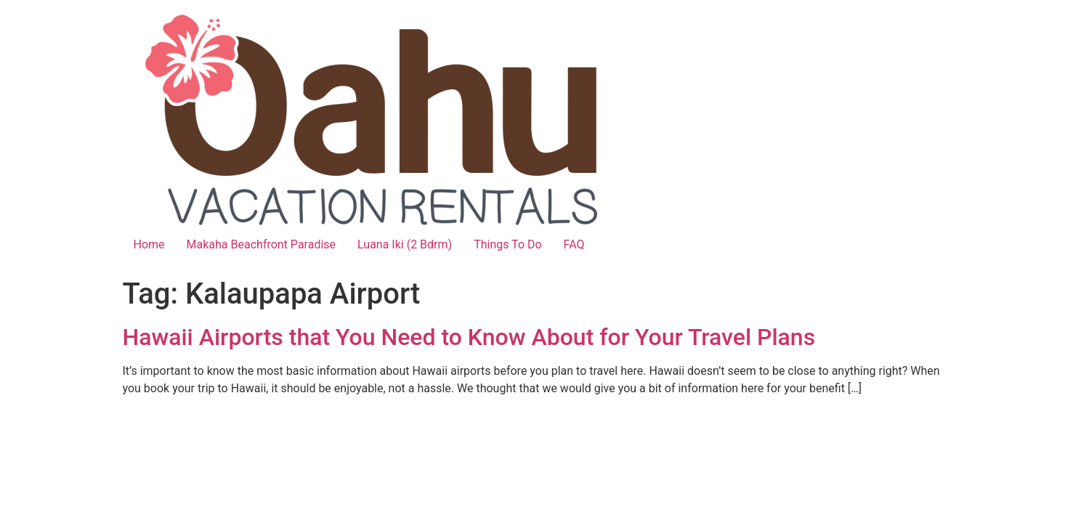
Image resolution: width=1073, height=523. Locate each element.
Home (149, 244)
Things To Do (507, 244)
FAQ (574, 244)
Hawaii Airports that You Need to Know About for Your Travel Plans (469, 337)
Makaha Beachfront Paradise (261, 244)
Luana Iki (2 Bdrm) (404, 244)
